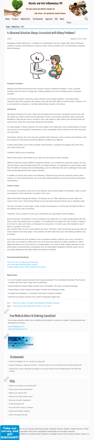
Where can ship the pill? (18, 393)
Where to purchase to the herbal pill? (22, 386)
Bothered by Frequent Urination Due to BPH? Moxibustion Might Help (34, 297)
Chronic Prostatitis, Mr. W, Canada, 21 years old (27, 361)
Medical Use (25, 19)
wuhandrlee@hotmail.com (17, 329)
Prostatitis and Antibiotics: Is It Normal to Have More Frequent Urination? (35, 293)
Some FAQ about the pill (18, 415)
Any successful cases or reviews (21, 407)
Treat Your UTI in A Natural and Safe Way (22, 262)
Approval (48, 19)
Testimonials (38, 19)
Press (69, 23)
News (62, 19)
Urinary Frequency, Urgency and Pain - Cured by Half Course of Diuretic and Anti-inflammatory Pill (45, 365)
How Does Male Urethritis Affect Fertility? (22, 265)
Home (7, 19)
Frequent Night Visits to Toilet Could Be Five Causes (26, 267)
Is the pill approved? (16, 404)
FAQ (56, 19)
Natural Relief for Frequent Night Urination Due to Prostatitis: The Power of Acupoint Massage (43, 286)
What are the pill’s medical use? (21, 396)
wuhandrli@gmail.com (16, 326)
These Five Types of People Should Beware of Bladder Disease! (36, 303)
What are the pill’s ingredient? (20, 400)
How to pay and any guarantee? (21, 389)
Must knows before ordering (19, 411)
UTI (22, 27)
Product (15, 19)
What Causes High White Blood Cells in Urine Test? (32, 306)
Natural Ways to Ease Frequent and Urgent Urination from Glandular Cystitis (36, 290)
